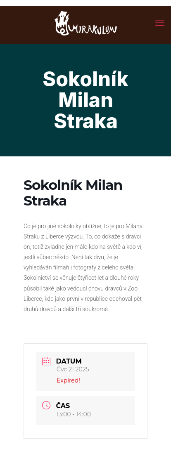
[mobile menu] (160, 23)
